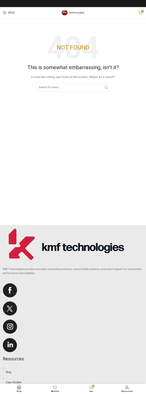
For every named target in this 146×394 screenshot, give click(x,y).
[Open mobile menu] (9, 12)
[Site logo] (73, 12)
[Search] (73, 87)
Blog (8, 372)
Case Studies (13, 382)
